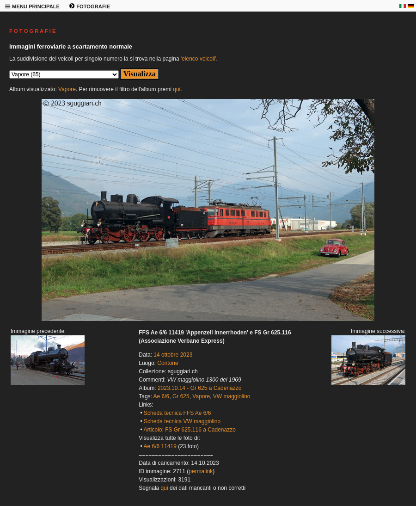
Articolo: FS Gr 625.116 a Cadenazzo (189, 429)
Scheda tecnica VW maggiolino (182, 421)
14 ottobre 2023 (172, 355)
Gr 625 (181, 396)
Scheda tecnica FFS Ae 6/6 (177, 413)
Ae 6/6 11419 (159, 446)
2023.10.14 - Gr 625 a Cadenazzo (199, 388)
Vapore (67, 89)
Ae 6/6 (161, 396)
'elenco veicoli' (198, 59)
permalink (201, 471)
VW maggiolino (232, 396)
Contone (167, 363)
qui (176, 89)
